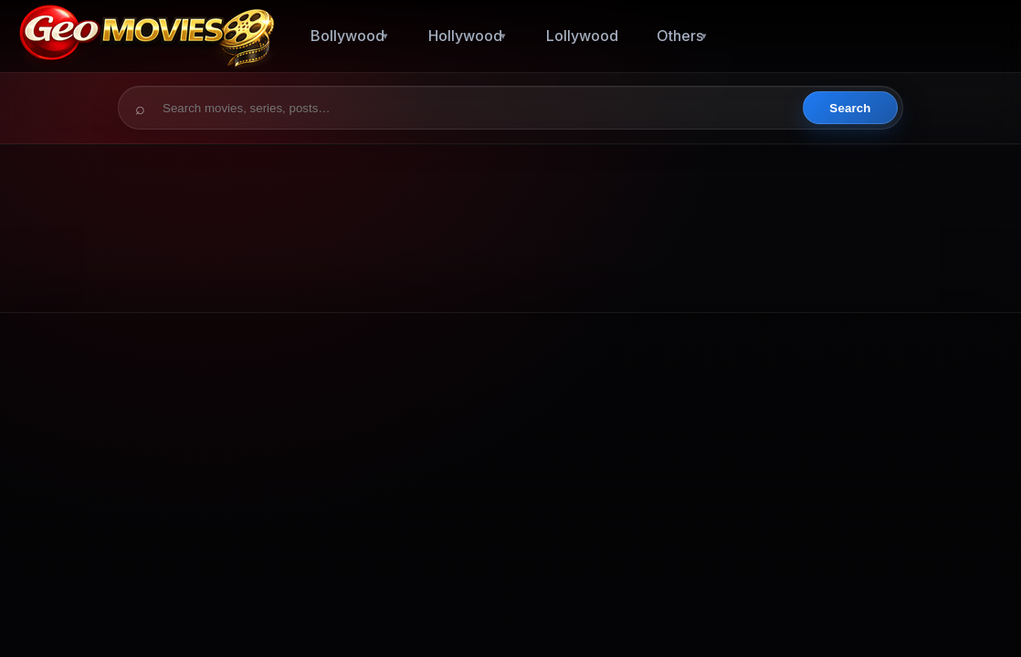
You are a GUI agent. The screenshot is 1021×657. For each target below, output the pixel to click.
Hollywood (465, 35)
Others (680, 35)
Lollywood (582, 35)
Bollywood (347, 35)
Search (849, 108)
